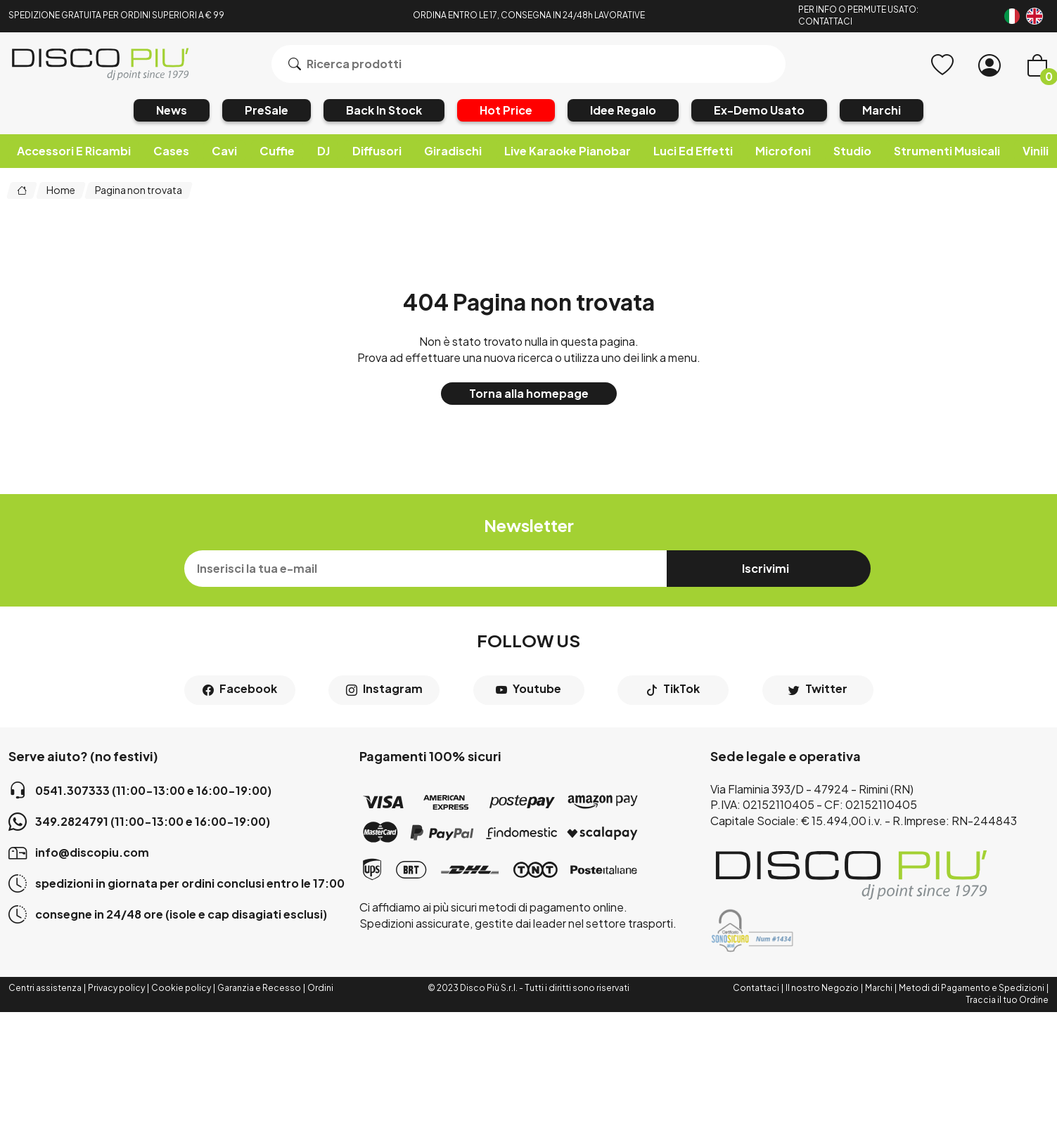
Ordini (320, 988)
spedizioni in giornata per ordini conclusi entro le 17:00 (176, 883)
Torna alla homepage (529, 393)
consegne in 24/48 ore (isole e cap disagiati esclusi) (167, 914)
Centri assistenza (45, 988)
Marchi (878, 988)
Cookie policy (181, 988)
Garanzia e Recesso (259, 988)
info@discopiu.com (78, 852)
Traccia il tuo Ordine (1007, 999)
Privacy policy (116, 988)
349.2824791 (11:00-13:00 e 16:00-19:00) (139, 821)
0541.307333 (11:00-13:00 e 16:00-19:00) (139, 791)
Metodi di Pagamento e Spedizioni (971, 988)
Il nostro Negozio (822, 988)
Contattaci (756, 988)
